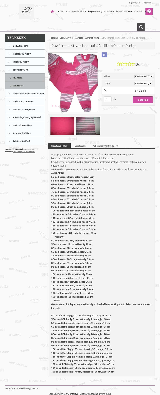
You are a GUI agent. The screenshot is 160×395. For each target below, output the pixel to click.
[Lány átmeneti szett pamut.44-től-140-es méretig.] (73, 54)
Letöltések (80, 145)
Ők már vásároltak (124, 11)
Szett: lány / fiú (66, 37)
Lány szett (79, 37)
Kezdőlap (54, 37)
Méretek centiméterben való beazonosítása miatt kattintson (82, 158)
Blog (147, 11)
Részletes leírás (59, 145)
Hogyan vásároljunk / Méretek (101, 11)
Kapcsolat (138, 11)
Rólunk (61, 11)
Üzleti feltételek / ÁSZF (76, 11)
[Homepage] (52, 11)
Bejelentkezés (134, 2)
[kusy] (108, 99)
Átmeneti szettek (92, 37)
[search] (141, 27)
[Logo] (26, 11)
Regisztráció (147, 2)
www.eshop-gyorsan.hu (28, 388)
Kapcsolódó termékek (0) (105, 145)
